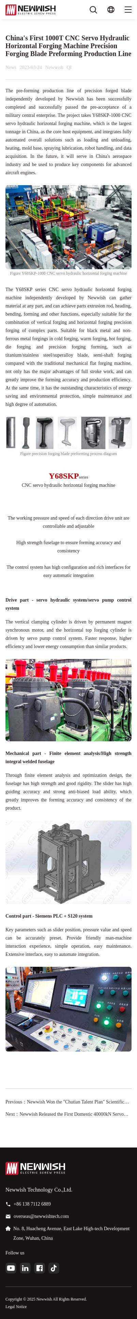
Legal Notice (16, 1306)
